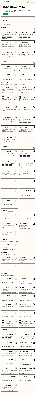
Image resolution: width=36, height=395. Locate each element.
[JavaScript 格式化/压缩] (26, 345)
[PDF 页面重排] (9, 120)
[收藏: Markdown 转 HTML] (33, 321)
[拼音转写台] (26, 298)
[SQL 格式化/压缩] (26, 353)
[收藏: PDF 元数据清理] (16, 137)
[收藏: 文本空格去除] (33, 313)
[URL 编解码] (9, 203)
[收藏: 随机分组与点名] (33, 52)
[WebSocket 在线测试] (26, 370)
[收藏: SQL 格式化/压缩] (33, 351)
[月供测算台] (9, 268)
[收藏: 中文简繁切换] (16, 296)
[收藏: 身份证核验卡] (33, 287)
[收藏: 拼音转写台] (33, 296)
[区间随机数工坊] (26, 45)
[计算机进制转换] (9, 387)
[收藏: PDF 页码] (16, 127)
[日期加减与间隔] (26, 217)
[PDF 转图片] (26, 100)
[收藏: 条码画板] (33, 75)
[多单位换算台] (9, 247)
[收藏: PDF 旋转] (16, 97)
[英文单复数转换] (9, 306)
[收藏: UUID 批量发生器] (16, 52)
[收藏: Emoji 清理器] (16, 287)
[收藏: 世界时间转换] (16, 223)
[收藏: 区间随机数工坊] (33, 42)
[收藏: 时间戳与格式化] (16, 215)
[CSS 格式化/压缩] (9, 345)
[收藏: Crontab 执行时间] (16, 360)
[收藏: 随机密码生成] (16, 32)
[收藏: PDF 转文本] (33, 127)
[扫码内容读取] (9, 77)
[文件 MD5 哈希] (26, 154)
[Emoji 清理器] (9, 289)
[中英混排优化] (9, 315)
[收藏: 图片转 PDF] (16, 107)
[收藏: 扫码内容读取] (16, 75)
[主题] (29, 2)
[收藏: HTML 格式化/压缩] (16, 351)
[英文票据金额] (9, 260)
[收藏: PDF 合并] (16, 87)
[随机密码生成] (9, 35)
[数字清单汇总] (26, 260)
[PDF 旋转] (9, 100)
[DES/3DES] (9, 183)
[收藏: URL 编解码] (16, 201)
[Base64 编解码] (9, 193)
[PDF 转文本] (26, 130)
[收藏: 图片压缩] (33, 66)
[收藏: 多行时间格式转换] (16, 232)
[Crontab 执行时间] (9, 362)
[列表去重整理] (26, 281)
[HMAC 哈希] (9, 164)
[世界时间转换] (9, 226)
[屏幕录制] (9, 45)
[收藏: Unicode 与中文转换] (33, 191)
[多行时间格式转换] (9, 234)
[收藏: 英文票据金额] (16, 257)
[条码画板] (26, 77)
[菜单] (2, 2)
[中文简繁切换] (9, 298)
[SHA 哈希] (26, 164)
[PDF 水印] (26, 120)
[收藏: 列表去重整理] (33, 279)
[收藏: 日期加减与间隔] (33, 215)
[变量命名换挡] (26, 362)
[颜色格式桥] (9, 370)
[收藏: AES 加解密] (16, 171)
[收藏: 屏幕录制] (16, 42)
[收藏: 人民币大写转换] (16, 279)
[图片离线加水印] (9, 68)
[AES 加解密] (9, 173)
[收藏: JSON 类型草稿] (33, 334)
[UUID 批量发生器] (9, 55)
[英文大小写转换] (26, 306)
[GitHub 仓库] (34, 2)
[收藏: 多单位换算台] (16, 245)
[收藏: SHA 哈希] (33, 161)
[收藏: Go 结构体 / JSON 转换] (16, 377)
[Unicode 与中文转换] (26, 193)
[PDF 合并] (9, 90)
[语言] (27, 2)
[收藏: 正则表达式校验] (16, 321)
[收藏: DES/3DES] (16, 181)
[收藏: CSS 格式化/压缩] (16, 342)
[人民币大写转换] (9, 281)
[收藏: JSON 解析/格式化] (16, 334)
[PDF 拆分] (26, 90)
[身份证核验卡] (26, 289)
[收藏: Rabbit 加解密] (33, 171)
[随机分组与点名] (26, 55)
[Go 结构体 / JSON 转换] (9, 379)
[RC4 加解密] (26, 183)
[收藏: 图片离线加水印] (16, 66)
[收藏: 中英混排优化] (16, 313)
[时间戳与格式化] (9, 217)
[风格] (32, 2)
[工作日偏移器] (26, 226)
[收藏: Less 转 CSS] (33, 377)
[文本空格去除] (26, 315)
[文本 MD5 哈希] (9, 154)
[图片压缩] (26, 68)
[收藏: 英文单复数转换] (16, 304)
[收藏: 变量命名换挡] (33, 360)
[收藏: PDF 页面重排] (16, 117)
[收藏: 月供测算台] (16, 266)
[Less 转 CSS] (26, 379)
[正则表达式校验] (9, 323)
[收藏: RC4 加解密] (33, 181)
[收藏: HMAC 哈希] (16, 161)
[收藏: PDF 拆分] (33, 87)
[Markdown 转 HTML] (26, 323)
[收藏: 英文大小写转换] (33, 304)
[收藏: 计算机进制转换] (16, 385)
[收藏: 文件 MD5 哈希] (33, 151)
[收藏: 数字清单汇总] (33, 257)
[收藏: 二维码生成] (33, 32)
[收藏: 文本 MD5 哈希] (16, 151)
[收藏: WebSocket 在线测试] (33, 368)
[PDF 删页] (26, 110)
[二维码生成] (26, 35)
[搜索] (22, 2)
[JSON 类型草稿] (26, 336)
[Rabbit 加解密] (26, 173)
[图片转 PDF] (9, 110)
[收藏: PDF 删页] (33, 107)
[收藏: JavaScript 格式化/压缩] (33, 342)
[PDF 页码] (9, 130)
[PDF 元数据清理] (9, 140)
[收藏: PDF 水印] (33, 117)
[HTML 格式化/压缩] (9, 353)
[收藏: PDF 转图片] (33, 97)
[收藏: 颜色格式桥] (16, 368)
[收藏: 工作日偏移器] (33, 223)
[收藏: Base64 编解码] (16, 191)
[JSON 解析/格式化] (9, 336)
